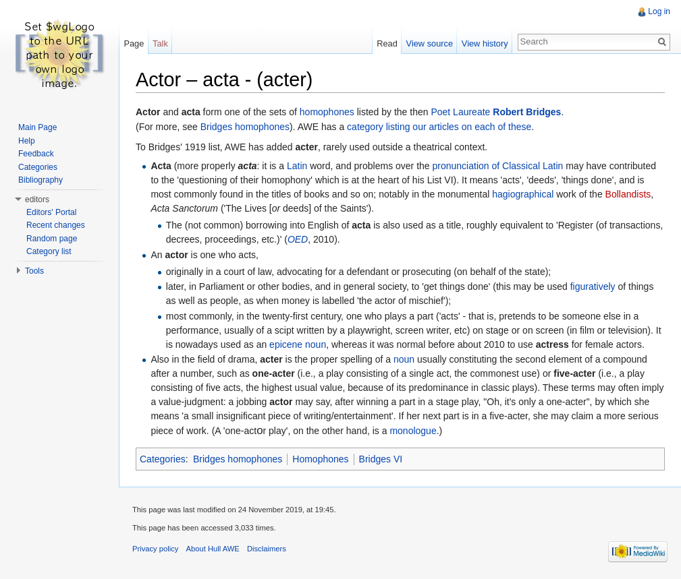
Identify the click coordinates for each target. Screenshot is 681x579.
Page (134, 43)
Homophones (320, 459)
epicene (285, 344)
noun (315, 344)
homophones (327, 111)
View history (485, 43)
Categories (163, 459)
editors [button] (37, 199)
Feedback (36, 153)
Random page (51, 238)
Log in (659, 11)
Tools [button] (34, 271)
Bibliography (40, 180)
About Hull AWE (213, 549)
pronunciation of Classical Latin (498, 165)
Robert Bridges (527, 111)
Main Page (37, 127)
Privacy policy (155, 549)
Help (26, 141)
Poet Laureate (460, 111)
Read (387, 43)
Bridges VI (381, 459)
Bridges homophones (245, 126)
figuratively (593, 286)
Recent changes (55, 225)
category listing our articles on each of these (439, 126)
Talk (160, 43)
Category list (49, 251)
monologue (412, 430)
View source (429, 43)
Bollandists (628, 194)
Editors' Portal (51, 212)
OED (298, 239)
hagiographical (522, 194)
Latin (297, 165)
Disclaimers (266, 549)
